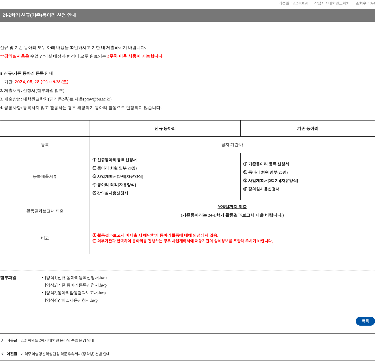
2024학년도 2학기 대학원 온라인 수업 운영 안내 (57, 340)
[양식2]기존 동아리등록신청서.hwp (75, 285)
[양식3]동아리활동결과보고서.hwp (75, 292)
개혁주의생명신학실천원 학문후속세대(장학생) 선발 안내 (65, 354)
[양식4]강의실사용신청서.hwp (71, 300)
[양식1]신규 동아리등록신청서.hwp (75, 277)
